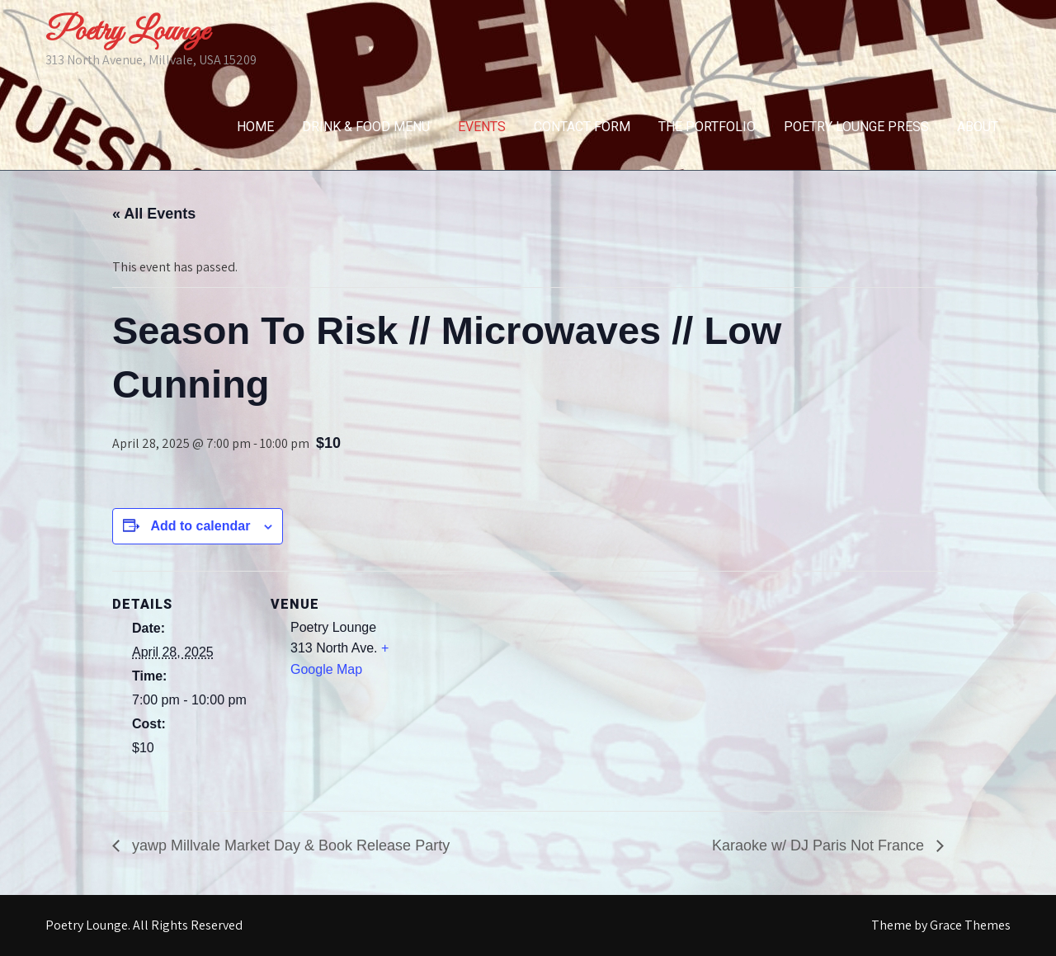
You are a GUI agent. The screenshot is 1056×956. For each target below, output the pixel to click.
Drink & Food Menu (366, 126)
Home (255, 126)
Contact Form (582, 126)
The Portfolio (707, 126)
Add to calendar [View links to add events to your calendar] (200, 526)
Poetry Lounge (127, 32)
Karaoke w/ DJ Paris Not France (820, 845)
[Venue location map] (516, 685)
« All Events (154, 213)
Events (482, 126)
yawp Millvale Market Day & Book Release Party (289, 845)
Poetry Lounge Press (856, 126)
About (977, 126)
